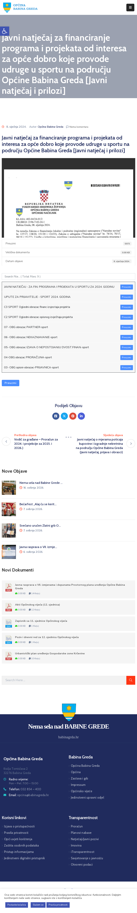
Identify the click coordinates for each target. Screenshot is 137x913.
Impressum (78, 785)
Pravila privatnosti (16, 832)
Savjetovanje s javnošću (87, 858)
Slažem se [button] (38, 904)
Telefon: (25, 789)
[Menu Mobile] (130, 7)
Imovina (76, 845)
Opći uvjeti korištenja (18, 839)
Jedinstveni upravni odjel (87, 797)
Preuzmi (126, 287)
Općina (76, 772)
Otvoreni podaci (82, 864)
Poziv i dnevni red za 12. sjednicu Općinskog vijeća (47, 637)
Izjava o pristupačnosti (19, 826)
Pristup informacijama (19, 852)
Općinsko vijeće (81, 791)
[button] (4, 31)
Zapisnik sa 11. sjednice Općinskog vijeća (41, 621)
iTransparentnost (82, 852)
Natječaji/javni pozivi (85, 839)
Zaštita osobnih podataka (21, 845)
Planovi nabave (81, 832)
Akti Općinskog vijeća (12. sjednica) (37, 604)
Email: (29, 795)
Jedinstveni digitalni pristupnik (24, 858)
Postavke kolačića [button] (16, 904)
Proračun (77, 826)
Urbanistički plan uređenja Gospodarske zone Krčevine (50, 653)
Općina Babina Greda (50, 127)
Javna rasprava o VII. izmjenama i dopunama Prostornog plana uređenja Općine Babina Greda (70, 586)
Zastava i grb (79, 778)
